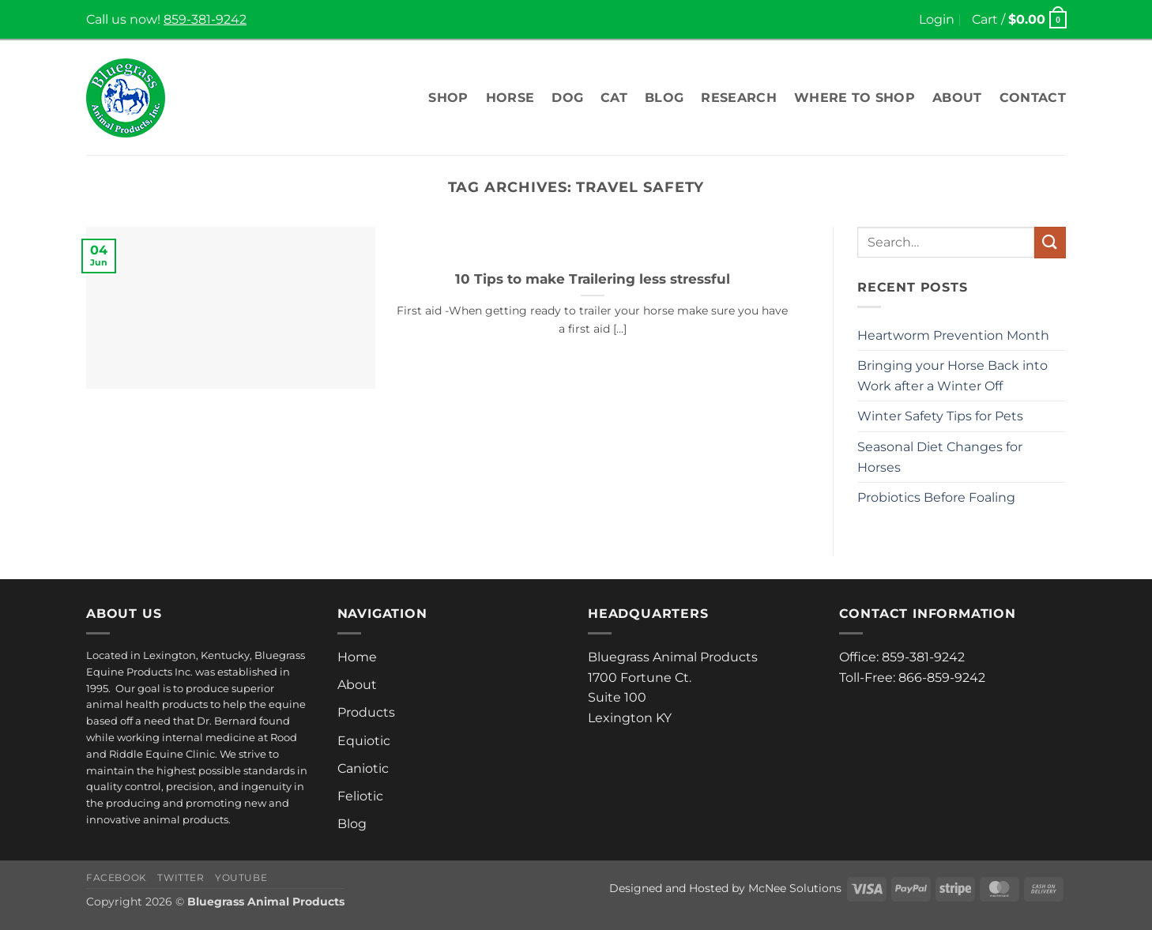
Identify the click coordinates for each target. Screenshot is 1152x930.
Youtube (241, 877)
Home (357, 657)
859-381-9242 (205, 19)
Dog (567, 97)
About (957, 97)
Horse (510, 97)
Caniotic (363, 768)
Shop (448, 97)
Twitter (180, 877)
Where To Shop (854, 97)
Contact (1033, 97)
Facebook (116, 877)
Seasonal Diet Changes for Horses (939, 457)
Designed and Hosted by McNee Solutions (725, 888)
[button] (936, 20)
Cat (613, 97)
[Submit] (1050, 242)
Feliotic (360, 796)
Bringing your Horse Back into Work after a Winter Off (952, 375)
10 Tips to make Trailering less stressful (592, 279)
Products (366, 712)
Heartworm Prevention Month (953, 335)
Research (739, 97)
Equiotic (363, 740)
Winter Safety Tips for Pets (940, 416)
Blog (664, 97)
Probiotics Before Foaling (936, 497)
